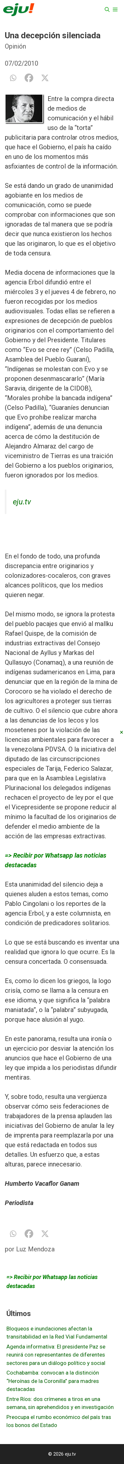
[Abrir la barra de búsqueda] (107, 9)
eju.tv (22, 501)
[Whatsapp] (12, 78)
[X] (45, 78)
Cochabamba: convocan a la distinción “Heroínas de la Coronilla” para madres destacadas (52, 1380)
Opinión (15, 46)
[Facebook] (29, 78)
